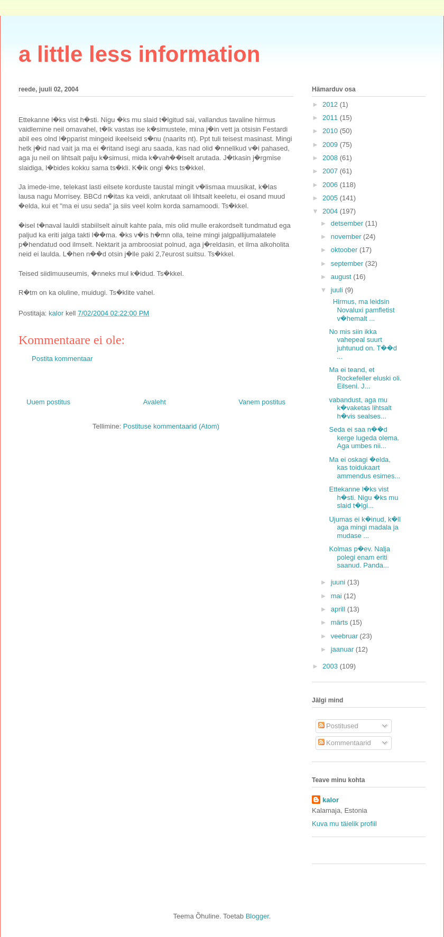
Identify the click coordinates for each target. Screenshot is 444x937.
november (347, 236)
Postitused (338, 726)
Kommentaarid (344, 743)
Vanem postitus (261, 402)
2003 (331, 666)
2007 (331, 171)
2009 (331, 145)
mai (337, 596)
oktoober (345, 250)
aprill (339, 609)
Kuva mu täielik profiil (344, 824)
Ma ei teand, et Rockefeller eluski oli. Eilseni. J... (365, 378)
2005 (331, 198)
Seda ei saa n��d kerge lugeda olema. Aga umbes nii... (364, 437)
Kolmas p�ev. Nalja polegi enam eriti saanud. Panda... (359, 557)
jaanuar (343, 649)
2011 (331, 118)
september (348, 263)
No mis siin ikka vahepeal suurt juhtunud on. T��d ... (363, 344)
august (342, 277)
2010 (331, 131)
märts (340, 622)
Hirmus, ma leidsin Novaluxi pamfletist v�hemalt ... (361, 310)
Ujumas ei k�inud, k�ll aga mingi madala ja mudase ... (364, 527)
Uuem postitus (48, 402)
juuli (338, 290)
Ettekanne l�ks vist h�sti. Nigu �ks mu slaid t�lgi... (363, 497)
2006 (331, 185)
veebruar (345, 636)
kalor (330, 800)
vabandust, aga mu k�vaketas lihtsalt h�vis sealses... (360, 408)
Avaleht (154, 402)
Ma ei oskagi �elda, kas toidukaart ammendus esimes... (364, 468)
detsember (348, 223)
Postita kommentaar (62, 359)
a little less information (139, 54)
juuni (339, 582)
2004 (331, 211)
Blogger (257, 916)
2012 (331, 104)
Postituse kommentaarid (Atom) (171, 426)
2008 (331, 158)
